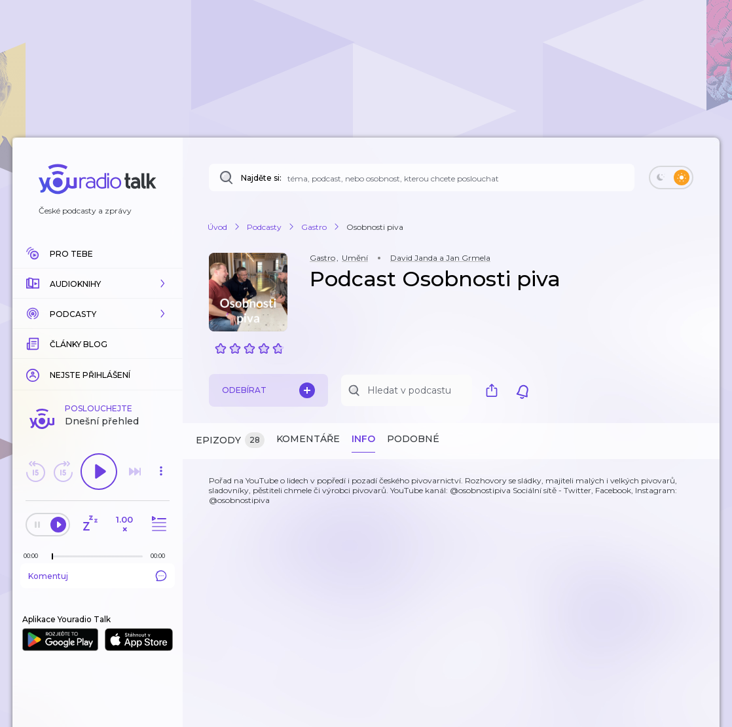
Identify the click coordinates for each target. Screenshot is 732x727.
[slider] (52, 557)
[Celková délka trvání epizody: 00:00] (161, 555)
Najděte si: (261, 178)
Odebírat (268, 390)
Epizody (230, 440)
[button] (97, 284)
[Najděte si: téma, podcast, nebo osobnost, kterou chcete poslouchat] (421, 177)
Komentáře (308, 439)
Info (363, 439)
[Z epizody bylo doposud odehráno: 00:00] (34, 555)
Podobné (413, 439)
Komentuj (97, 576)
